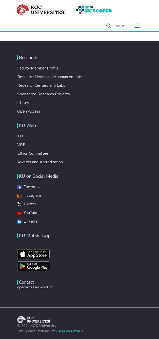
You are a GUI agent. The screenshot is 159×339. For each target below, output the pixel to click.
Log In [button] (119, 26)
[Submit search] (109, 26)
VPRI (22, 145)
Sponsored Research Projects (43, 94)
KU (20, 136)
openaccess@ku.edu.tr (35, 287)
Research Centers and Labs (41, 85)
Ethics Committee (32, 153)
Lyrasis (78, 331)
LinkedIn (27, 221)
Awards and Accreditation (40, 162)
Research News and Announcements (49, 77)
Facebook (29, 187)
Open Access (29, 111)
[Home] (41, 9)
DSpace (64, 331)
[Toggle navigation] (137, 26)
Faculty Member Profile (38, 68)
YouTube (27, 213)
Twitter (26, 204)
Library (23, 102)
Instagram (29, 195)
